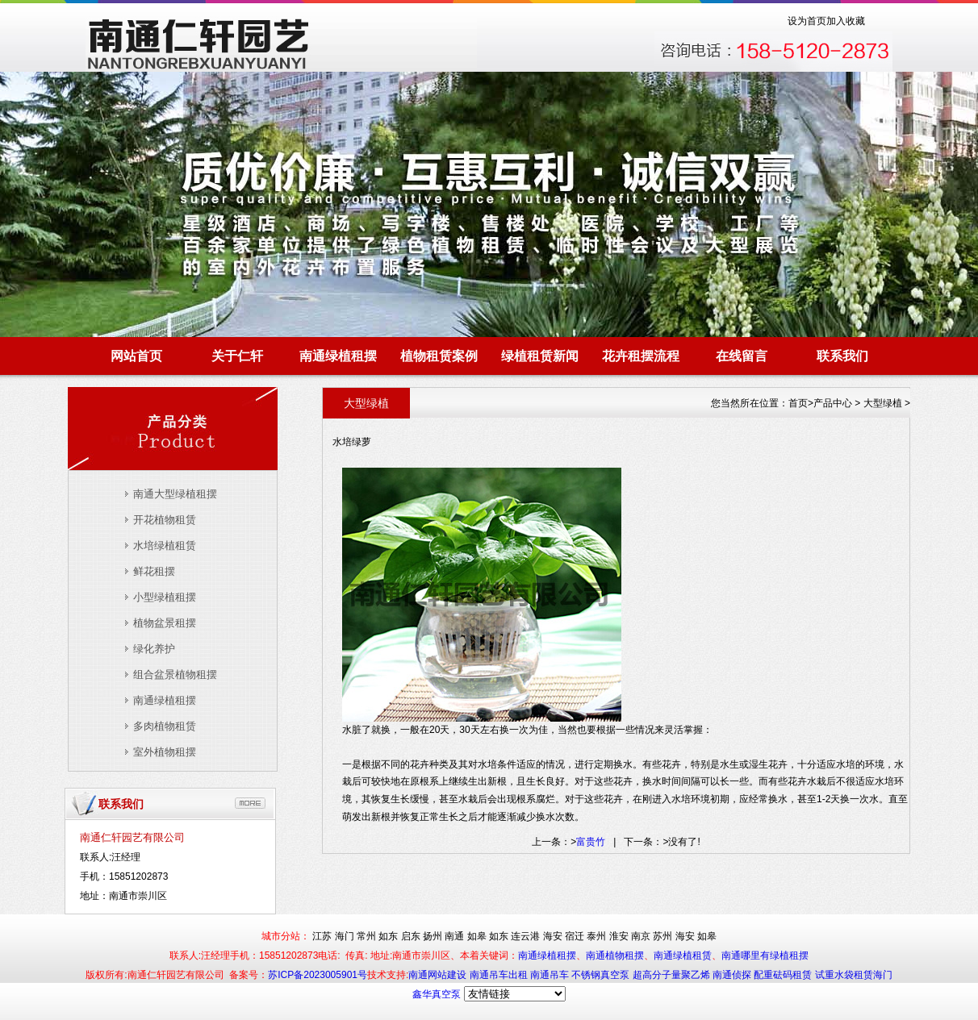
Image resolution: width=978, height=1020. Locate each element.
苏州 (662, 936)
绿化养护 (154, 649)
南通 (454, 936)
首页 (798, 403)
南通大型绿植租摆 (175, 494)
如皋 (477, 936)
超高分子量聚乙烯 (673, 974)
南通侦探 (733, 974)
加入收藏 (845, 21)
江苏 (322, 936)
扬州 (432, 936)
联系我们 (842, 356)
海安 (552, 936)
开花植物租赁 (164, 520)
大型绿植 (882, 403)
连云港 (525, 936)
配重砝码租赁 (783, 974)
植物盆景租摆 (164, 623)
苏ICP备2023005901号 (317, 974)
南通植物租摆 (615, 955)
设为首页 (807, 21)
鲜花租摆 (154, 571)
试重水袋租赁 (844, 974)
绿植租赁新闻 (540, 356)
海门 (344, 936)
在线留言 (741, 356)
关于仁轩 (237, 356)
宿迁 (574, 936)
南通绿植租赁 (683, 955)
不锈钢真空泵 (601, 974)
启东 (410, 936)
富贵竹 (590, 841)
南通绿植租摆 (338, 356)
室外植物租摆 (164, 752)
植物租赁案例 (439, 356)
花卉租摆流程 (640, 356)
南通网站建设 (438, 974)
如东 (388, 936)
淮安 (619, 936)
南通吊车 (550, 974)
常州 (366, 936)
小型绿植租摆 (164, 597)
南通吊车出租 (500, 974)
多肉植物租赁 (164, 726)
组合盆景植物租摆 (175, 674)
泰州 (596, 936)
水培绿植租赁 (164, 545)
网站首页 (136, 356)
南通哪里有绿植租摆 (765, 955)
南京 (640, 936)
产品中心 (832, 403)
